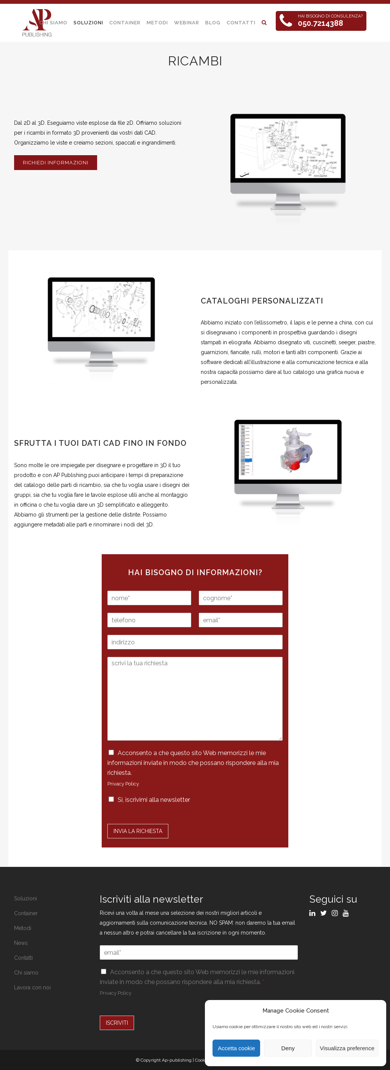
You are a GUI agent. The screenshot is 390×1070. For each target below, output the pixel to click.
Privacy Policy (123, 784)
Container (26, 913)
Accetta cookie (236, 1048)
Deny (288, 1048)
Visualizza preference (347, 1048)
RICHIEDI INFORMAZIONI (55, 162)
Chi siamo (26, 973)
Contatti (23, 958)
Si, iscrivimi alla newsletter (154, 799)
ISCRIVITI (117, 1023)
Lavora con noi (32, 987)
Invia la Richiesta (137, 831)
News (21, 943)
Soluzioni (25, 898)
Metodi (22, 928)
